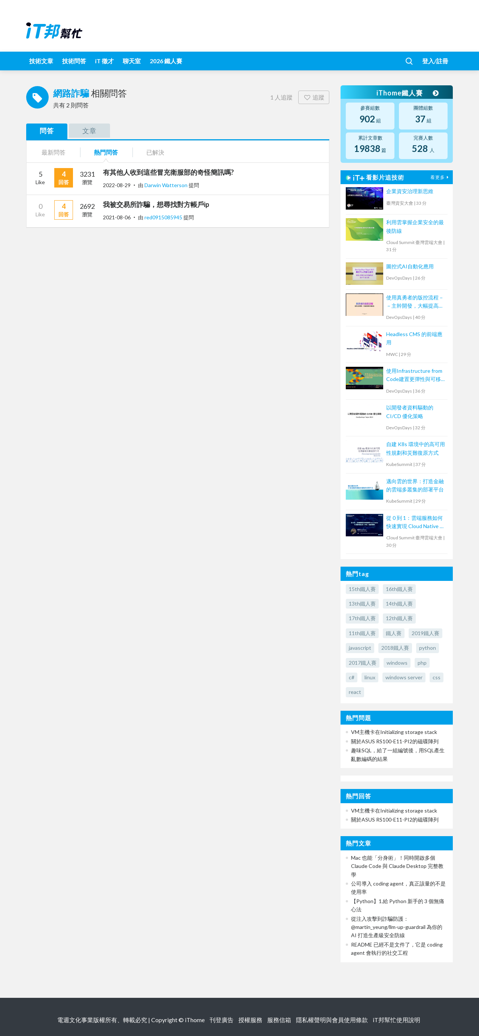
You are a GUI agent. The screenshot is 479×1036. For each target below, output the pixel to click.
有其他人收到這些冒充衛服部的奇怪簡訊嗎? (168, 172)
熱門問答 (106, 152)
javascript (360, 648)
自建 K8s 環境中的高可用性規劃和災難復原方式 (415, 448)
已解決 (155, 152)
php (422, 662)
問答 (47, 131)
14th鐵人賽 (399, 603)
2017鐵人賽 (362, 662)
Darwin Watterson (166, 185)
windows (397, 662)
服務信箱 (279, 1019)
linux (369, 677)
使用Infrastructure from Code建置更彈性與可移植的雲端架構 (416, 376)
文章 (89, 131)
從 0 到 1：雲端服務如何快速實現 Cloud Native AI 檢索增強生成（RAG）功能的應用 (415, 523)
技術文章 (41, 60)
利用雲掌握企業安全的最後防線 (415, 226)
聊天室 (132, 60)
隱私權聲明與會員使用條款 (332, 1019)
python (427, 648)
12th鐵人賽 (399, 618)
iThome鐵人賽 (407, 93)
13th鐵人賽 (362, 603)
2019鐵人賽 (425, 633)
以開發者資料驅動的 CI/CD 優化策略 (409, 411)
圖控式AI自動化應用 (410, 266)
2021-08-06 (117, 217)
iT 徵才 (104, 60)
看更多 (440, 177)
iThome (195, 1019)
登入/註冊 (435, 60)
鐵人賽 (394, 633)
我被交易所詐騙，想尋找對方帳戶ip (156, 204)
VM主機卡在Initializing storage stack (394, 732)
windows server (403, 677)
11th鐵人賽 (362, 633)
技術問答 (74, 60)
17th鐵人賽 (362, 618)
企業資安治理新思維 (409, 191)
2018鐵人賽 (395, 648)
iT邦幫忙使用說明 (396, 1019)
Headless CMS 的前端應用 (414, 338)
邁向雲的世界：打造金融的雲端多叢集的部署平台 (415, 485)
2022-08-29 (117, 185)
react (355, 692)
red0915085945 (163, 217)
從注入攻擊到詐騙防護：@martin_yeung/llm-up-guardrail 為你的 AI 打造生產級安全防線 (396, 927)
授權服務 (250, 1019)
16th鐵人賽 (399, 589)
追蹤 (313, 97)
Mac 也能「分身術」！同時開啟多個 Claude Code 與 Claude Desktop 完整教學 (397, 866)
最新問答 (53, 152)
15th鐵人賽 (362, 589)
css (436, 677)
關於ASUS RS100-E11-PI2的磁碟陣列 (395, 741)
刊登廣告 (222, 1019)
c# (351, 677)
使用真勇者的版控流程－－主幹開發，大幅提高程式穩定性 (415, 302)
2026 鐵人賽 (166, 60)
